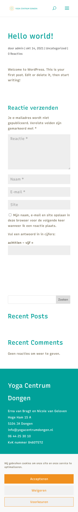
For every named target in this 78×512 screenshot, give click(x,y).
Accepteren (39, 479)
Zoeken (63, 299)
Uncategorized (56, 48)
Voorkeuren (39, 502)
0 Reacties (15, 54)
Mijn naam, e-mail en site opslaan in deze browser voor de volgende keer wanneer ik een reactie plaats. (39, 220)
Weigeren (39, 490)
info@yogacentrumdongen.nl (30, 430)
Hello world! (17, 327)
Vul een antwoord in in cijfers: (31, 234)
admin (19, 48)
